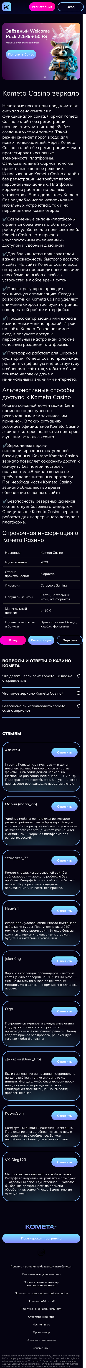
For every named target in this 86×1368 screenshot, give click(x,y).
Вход (71, 7)
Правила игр (41, 1332)
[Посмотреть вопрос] (78, 676)
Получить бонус (21, 54)
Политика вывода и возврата (41, 1274)
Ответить (64, 752)
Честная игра (41, 1324)
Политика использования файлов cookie (41, 1293)
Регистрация (42, 7)
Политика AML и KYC (41, 1301)
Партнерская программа (41, 1238)
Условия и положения (41, 1340)
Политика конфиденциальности (41, 1308)
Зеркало (70, 640)
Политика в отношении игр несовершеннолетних (41, 1284)
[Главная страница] (6, 6)
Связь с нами (41, 1348)
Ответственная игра (41, 1316)
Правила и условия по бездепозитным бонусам (41, 1266)
